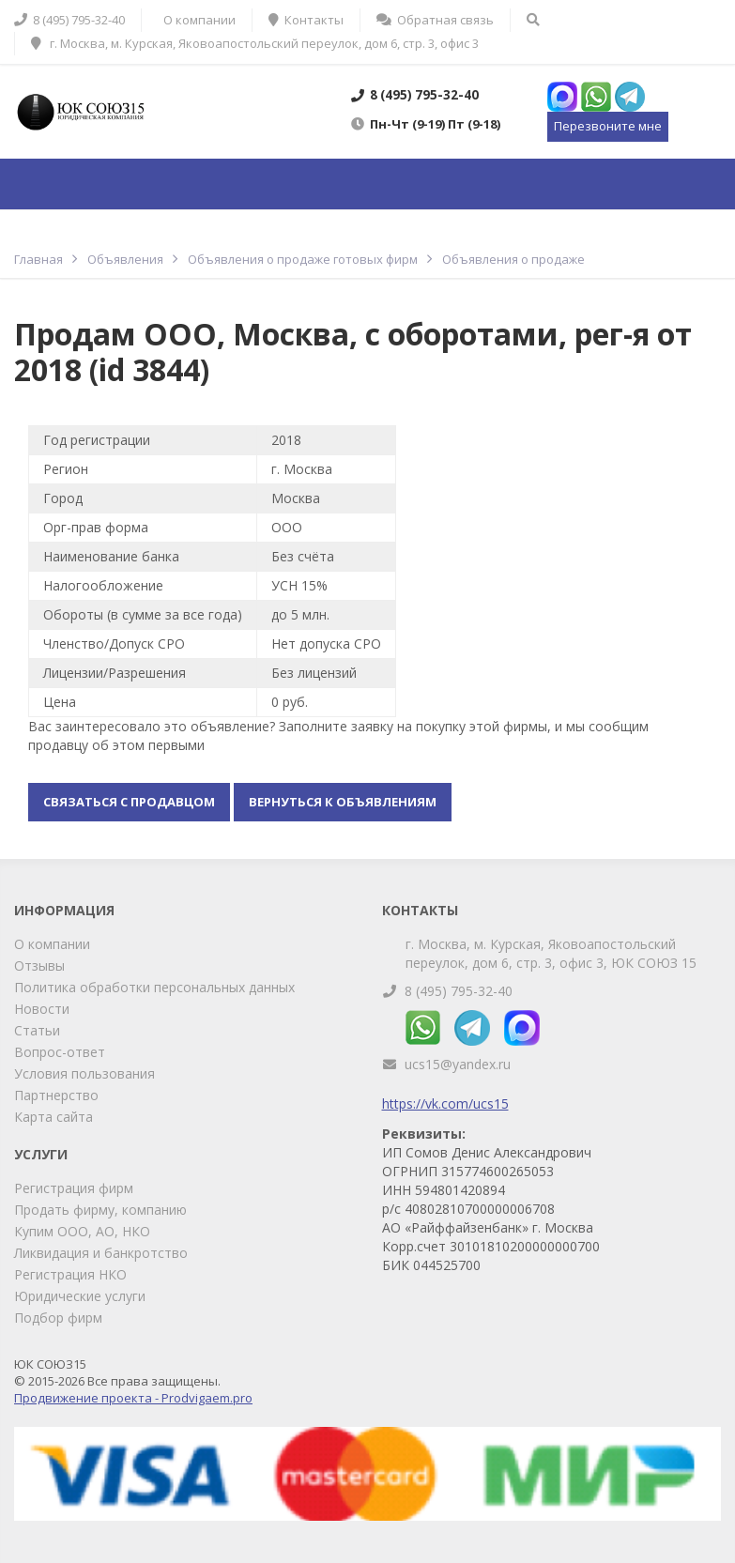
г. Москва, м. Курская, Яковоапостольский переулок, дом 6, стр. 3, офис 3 (255, 43)
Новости (41, 1009)
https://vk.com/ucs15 (445, 1103)
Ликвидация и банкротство (101, 1253)
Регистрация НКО (70, 1274)
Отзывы (39, 965)
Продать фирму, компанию (100, 1209)
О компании (52, 944)
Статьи (37, 1030)
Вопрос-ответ (59, 1052)
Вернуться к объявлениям (342, 801)
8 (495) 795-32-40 (459, 991)
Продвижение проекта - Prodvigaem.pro (133, 1397)
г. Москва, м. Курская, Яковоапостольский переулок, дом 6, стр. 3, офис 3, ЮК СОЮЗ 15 (551, 953)
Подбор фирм (58, 1317)
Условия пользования (84, 1073)
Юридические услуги (79, 1296)
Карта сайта (53, 1117)
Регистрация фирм (73, 1188)
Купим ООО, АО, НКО (82, 1231)
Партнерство (56, 1095)
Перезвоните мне (608, 125)
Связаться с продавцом (129, 801)
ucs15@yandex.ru (458, 1064)
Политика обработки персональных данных (154, 987)
